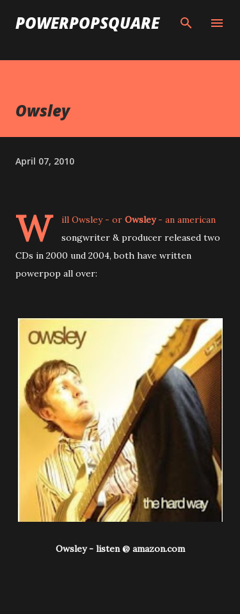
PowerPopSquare (87, 22)
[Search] (186, 23)
